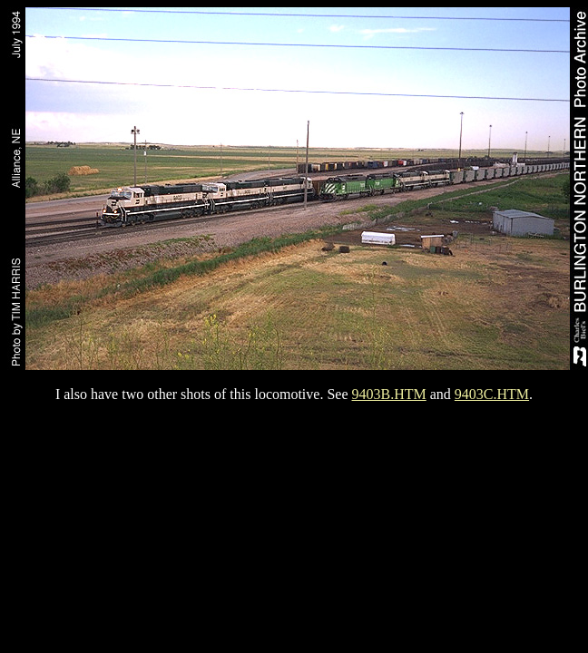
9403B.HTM (389, 394)
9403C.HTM (492, 394)
